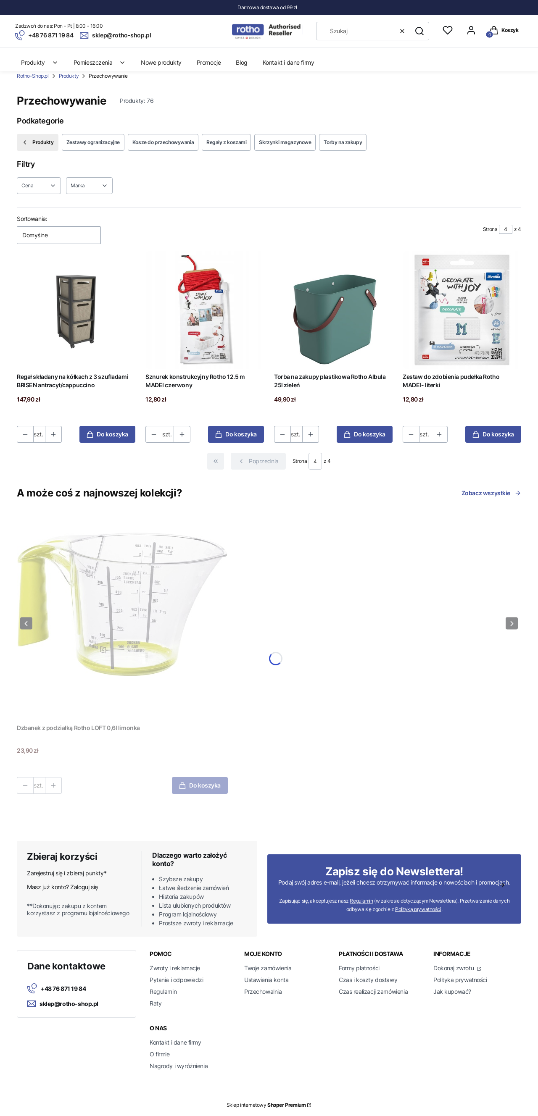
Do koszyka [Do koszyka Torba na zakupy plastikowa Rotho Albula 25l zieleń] (364, 434)
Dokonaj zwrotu (454, 968)
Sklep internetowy (266, 1105)
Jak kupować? (452, 991)
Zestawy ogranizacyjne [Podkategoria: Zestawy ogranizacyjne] (93, 142)
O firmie (160, 1054)
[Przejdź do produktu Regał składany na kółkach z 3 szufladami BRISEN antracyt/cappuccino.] (76, 310)
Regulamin (361, 901)
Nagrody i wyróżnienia (179, 1065)
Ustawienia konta (266, 979)
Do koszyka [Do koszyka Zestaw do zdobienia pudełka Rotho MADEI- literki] (493, 434)
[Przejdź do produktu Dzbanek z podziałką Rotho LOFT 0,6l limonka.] (122, 614)
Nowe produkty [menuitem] (161, 62)
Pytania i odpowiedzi (176, 979)
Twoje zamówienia (267, 968)
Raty (155, 1003)
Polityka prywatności (460, 979)
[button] (419, 31)
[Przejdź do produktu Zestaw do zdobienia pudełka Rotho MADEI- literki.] (462, 310)
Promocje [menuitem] (209, 62)
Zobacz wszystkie (491, 492)
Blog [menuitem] (241, 62)
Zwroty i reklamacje (175, 968)
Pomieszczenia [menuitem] (100, 62)
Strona (490, 229)
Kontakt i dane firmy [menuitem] (288, 62)
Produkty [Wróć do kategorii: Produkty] (37, 142)
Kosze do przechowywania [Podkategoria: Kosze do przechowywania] (163, 142)
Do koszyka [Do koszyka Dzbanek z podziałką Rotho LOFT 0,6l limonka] (200, 785)
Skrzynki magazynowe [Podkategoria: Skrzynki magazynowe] (285, 142)
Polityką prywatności (418, 909)
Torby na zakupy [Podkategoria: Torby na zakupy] (343, 142)
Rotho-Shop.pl (33, 76)
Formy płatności (359, 968)
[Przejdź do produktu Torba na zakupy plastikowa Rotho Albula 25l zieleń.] (333, 310)
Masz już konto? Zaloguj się (62, 886)
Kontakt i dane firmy (175, 1042)
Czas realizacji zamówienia (373, 991)
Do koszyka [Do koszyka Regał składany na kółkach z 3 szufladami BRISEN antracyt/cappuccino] (107, 434)
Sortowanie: (32, 218)
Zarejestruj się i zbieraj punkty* (66, 873)
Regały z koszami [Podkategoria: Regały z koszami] (226, 142)
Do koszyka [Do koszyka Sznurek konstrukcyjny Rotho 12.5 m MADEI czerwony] (236, 434)
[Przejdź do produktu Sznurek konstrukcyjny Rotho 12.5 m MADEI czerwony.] (204, 310)
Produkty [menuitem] (39, 62)
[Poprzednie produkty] (258, 461)
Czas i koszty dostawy (368, 979)
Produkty (69, 76)
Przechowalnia (263, 991)
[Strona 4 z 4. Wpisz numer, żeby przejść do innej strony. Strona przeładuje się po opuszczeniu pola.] (505, 229)
